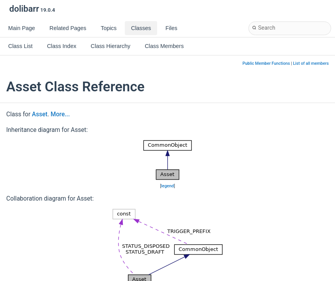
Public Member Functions (266, 63)
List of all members (311, 63)
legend (167, 186)
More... (60, 114)
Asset (40, 114)
